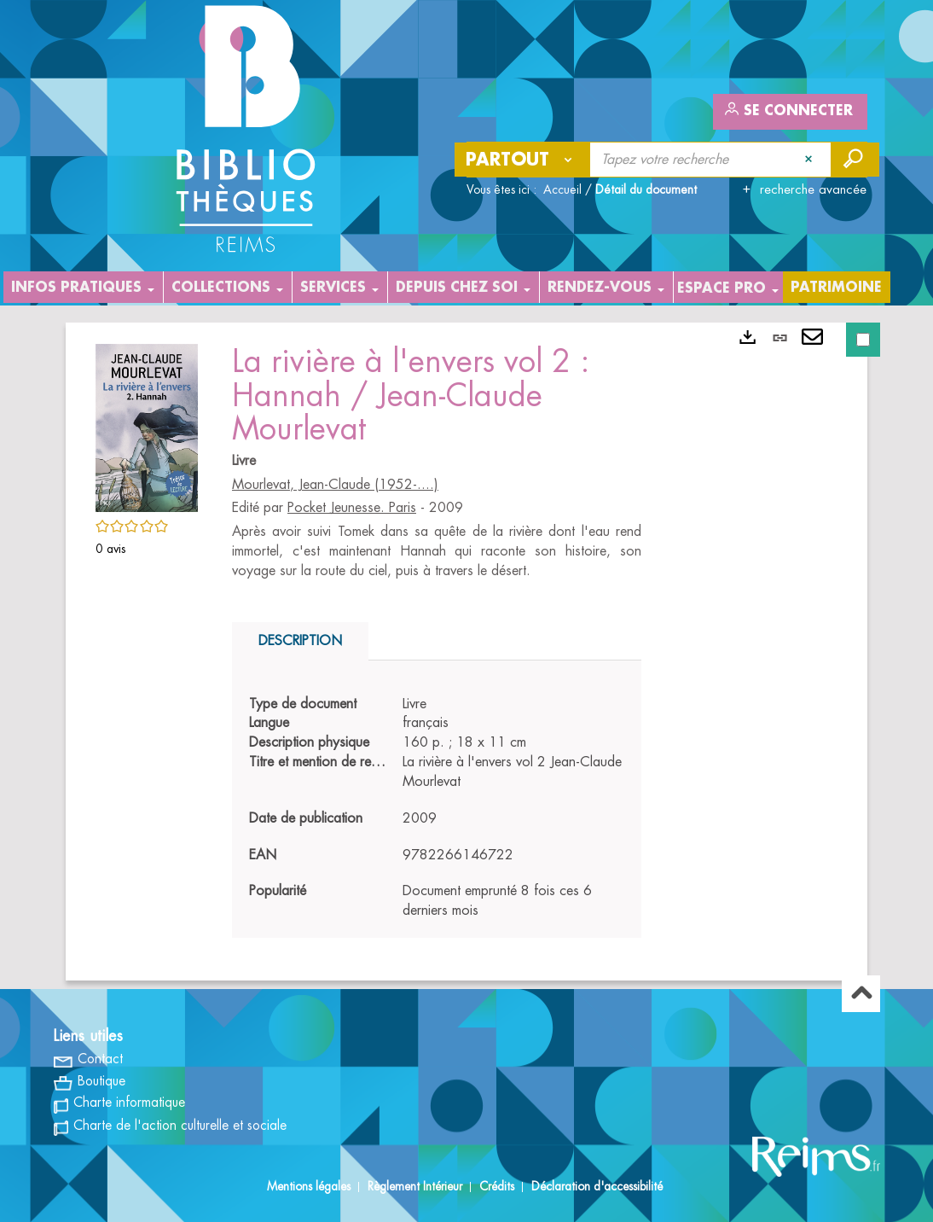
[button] (147, 425)
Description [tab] (300, 641)
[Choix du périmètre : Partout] (523, 160)
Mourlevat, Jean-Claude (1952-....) (335, 485)
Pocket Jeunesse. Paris (351, 508)
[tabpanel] (436, 808)
